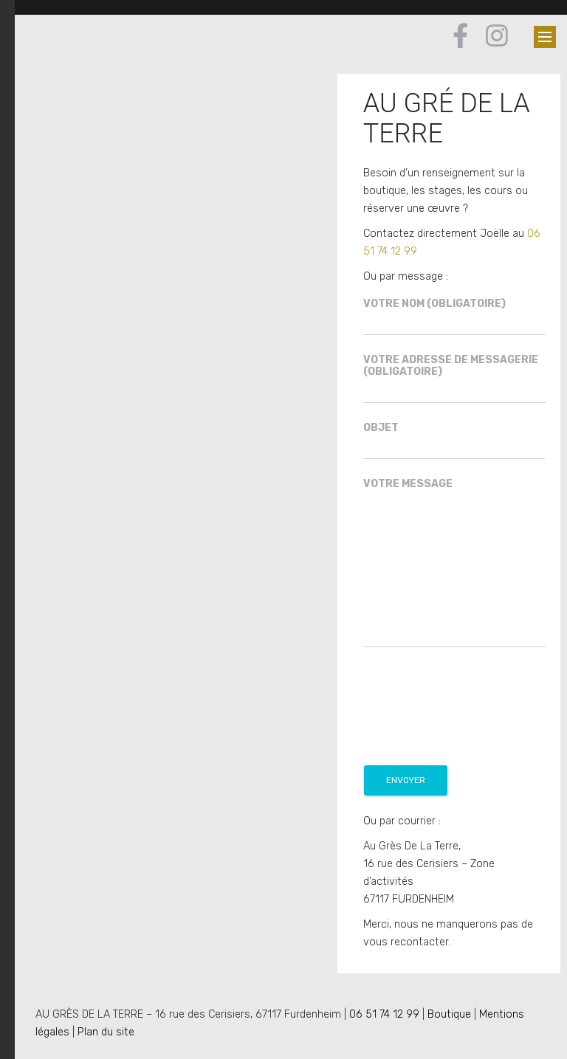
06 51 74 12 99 (384, 1014)
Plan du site (106, 1032)
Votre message (454, 562)
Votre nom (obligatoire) (454, 317)
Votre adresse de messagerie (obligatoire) (454, 379)
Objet (454, 441)
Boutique (449, 1014)
